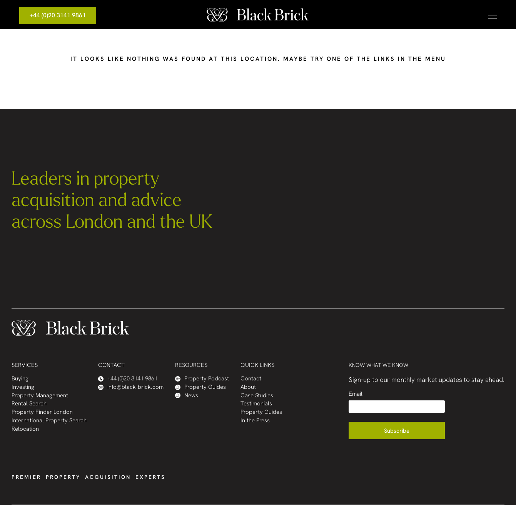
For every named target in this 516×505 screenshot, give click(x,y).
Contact (250, 378)
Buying (20, 378)
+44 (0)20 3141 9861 (58, 15)
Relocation (25, 429)
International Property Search (49, 420)
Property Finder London (42, 412)
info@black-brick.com (131, 387)
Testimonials (256, 403)
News (186, 395)
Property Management (40, 395)
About (248, 387)
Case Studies (256, 395)
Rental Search (29, 403)
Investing (23, 387)
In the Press (255, 420)
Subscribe (396, 431)
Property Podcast (202, 378)
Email (355, 394)
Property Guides (200, 387)
